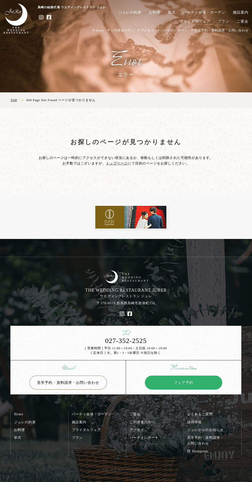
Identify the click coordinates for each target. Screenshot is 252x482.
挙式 (172, 12)
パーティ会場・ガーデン (204, 12)
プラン (223, 21)
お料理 (154, 12)
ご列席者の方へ (122, 30)
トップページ (117, 163)
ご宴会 (242, 21)
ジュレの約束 (129, 12)
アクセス (147, 30)
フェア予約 (183, 382)
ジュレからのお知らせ (205, 430)
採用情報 (194, 422)
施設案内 (240, 12)
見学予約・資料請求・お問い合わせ (221, 30)
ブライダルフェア (194, 21)
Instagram (197, 451)
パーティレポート (174, 30)
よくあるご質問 (200, 414)
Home (100, 30)
